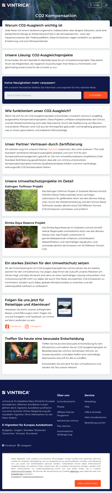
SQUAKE (53, 149)
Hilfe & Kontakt (93, 412)
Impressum (16, 476)
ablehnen (74, 471)
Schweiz (20, 433)
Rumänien (32, 433)
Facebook (13, 326)
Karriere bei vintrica (67, 421)
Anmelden (95, 95)
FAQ (87, 407)
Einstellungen (17, 474)
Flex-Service (63, 427)
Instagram (33, 326)
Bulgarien (7, 430)
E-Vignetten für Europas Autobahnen (27, 425)
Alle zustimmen (88, 483)
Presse (60, 407)
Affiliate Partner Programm (65, 414)
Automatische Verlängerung (65, 434)
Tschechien (8, 433)
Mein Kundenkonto (95, 418)
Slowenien (40, 430)
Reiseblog (90, 401)
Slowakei (28, 430)
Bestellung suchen (95, 423)
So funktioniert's (66, 401)
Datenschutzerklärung (33, 476)
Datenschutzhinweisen (21, 471)
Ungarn (18, 430)
